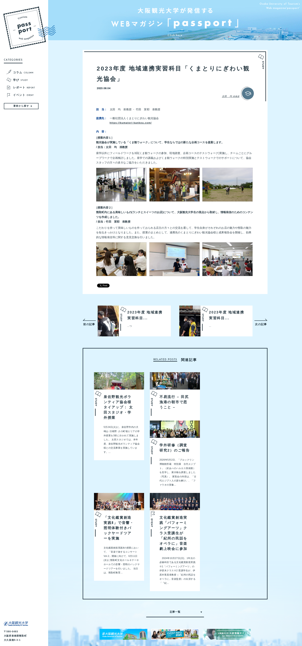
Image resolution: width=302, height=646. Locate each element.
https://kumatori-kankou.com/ (137, 106)
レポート (24, 88)
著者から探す (21, 106)
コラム (23, 73)
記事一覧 (175, 595)
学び (20, 80)
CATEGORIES (13, 60)
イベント (23, 95)
